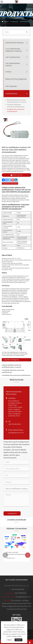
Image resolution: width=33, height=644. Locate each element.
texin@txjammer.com (16, 433)
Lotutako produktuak (16, 520)
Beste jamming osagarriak (16, 79)
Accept (18, 640)
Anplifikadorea (24, 21)
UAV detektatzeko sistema (12, 64)
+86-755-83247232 (14, 424)
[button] (5, 555)
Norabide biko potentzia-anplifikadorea (16, 24)
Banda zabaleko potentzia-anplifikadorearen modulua (12, 366)
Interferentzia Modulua (14, 43)
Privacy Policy (17, 636)
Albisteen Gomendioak (16, 529)
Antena (8, 72)
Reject (9, 640)
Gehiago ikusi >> (11, 558)
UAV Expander (11, 86)
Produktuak (14, 21)
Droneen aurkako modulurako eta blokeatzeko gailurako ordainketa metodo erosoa (16, 553)
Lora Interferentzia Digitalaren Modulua (13, 50)
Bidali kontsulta (16, 175)
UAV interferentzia (12, 57)
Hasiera (6, 21)
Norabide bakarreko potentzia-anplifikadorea (13, 371)
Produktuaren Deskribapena (10, 183)
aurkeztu (12, 513)
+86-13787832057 (20, 593)
